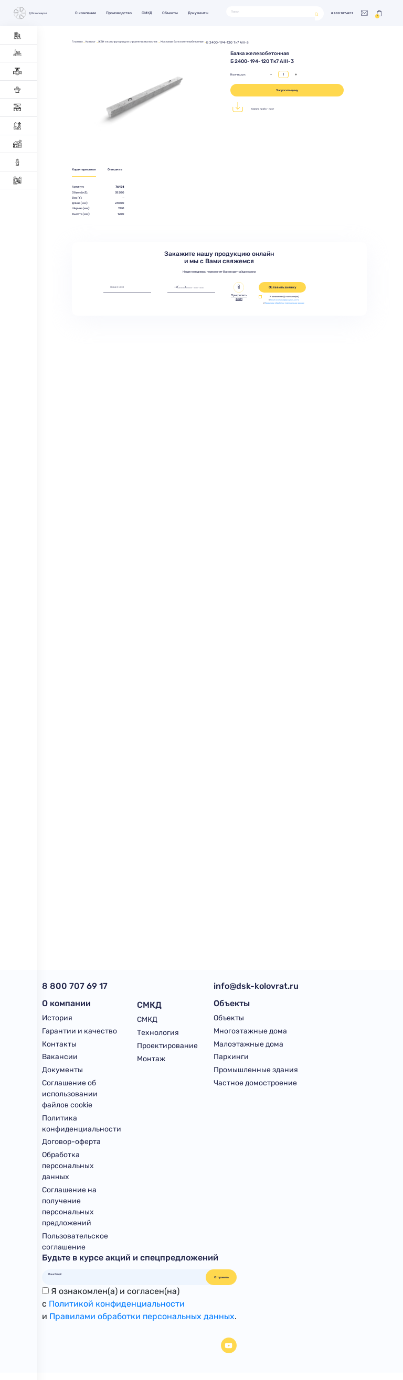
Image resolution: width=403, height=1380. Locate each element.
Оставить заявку (282, 288)
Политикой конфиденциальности (286, 300)
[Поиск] (267, 11)
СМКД (152, 12)
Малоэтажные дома (248, 1046)
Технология (158, 1033)
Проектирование (167, 1046)
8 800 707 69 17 (333, 13)
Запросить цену (287, 90)
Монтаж (151, 1060)
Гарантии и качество (79, 1033)
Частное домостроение (255, 1087)
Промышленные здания (256, 1074)
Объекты (176, 12)
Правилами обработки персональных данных (286, 306)
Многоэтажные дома (250, 1033)
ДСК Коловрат (33, 13)
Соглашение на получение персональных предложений (69, 1213)
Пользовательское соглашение (75, 1248)
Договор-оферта (71, 1147)
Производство (124, 12)
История (57, 1019)
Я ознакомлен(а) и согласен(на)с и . (139, 1311)
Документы (204, 12)
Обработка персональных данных (68, 1172)
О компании (91, 12)
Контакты (59, 1046)
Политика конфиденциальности (81, 1128)
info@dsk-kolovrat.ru (256, 986)
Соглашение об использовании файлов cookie (70, 1098)
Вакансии (60, 1060)
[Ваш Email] (124, 1281)
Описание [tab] (125, 170)
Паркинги (231, 1060)
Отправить (221, 1284)
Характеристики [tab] (87, 170)
